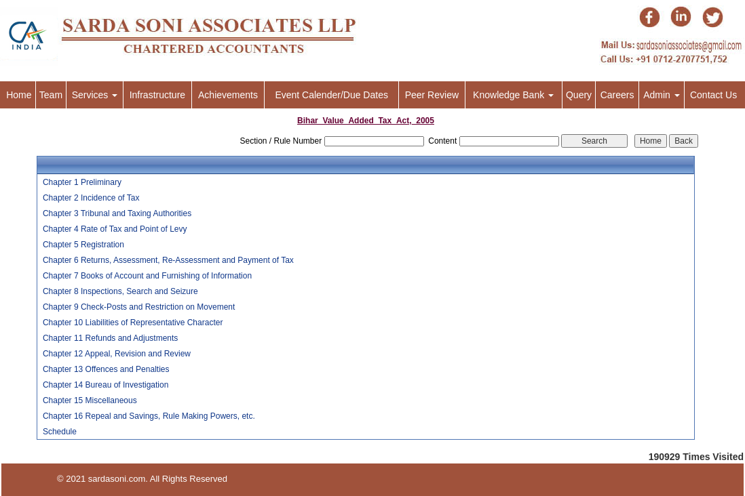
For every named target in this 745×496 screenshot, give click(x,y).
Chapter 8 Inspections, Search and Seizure (120, 291)
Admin (661, 94)
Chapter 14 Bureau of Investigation (105, 385)
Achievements (228, 94)
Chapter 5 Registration (83, 244)
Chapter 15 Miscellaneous (90, 400)
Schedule (60, 431)
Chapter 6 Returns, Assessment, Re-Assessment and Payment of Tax (168, 260)
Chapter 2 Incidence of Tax (91, 198)
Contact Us (713, 94)
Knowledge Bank (513, 94)
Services (95, 94)
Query (579, 94)
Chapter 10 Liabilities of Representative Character (133, 322)
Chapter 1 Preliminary (82, 182)
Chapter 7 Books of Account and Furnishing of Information (147, 276)
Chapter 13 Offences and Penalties (106, 369)
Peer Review (432, 94)
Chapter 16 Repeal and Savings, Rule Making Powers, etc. (149, 416)
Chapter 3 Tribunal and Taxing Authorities (117, 213)
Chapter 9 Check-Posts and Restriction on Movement (139, 307)
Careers (617, 94)
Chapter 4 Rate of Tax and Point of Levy (115, 229)
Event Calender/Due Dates (331, 94)
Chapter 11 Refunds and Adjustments (110, 338)
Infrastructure (157, 94)
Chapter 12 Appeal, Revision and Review (117, 353)
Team (50, 94)
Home (18, 94)
